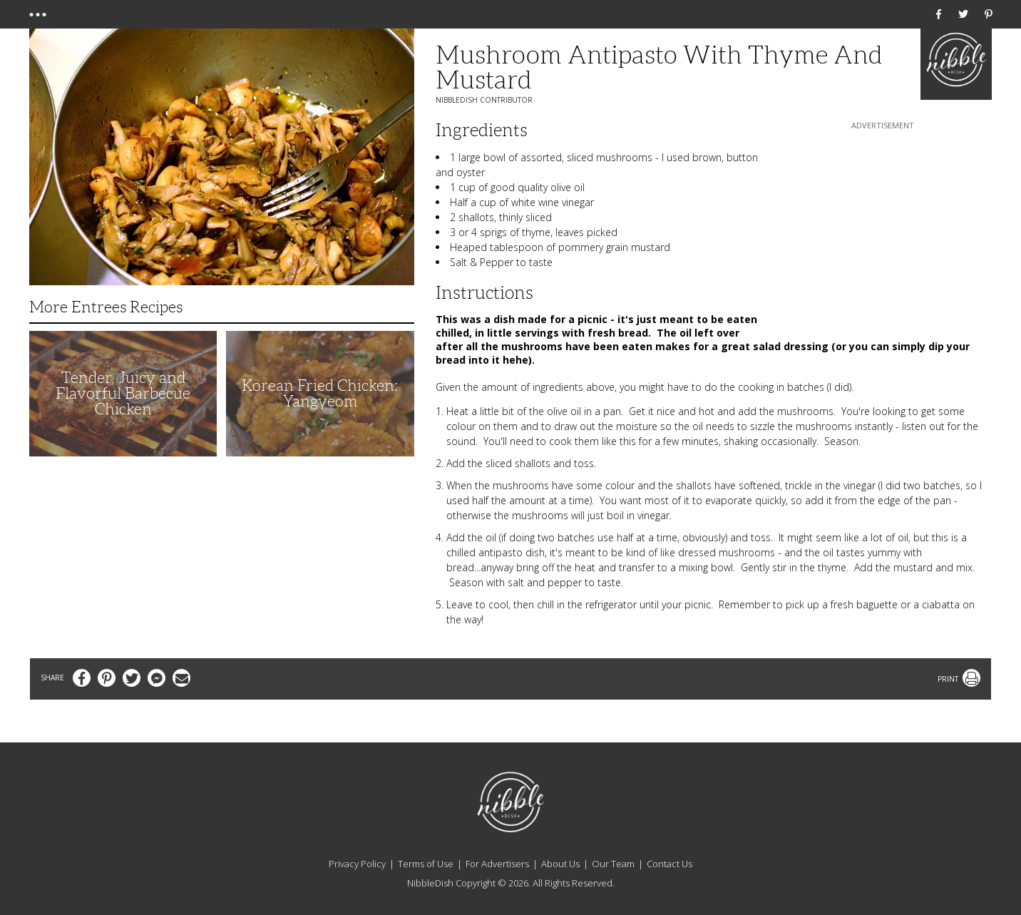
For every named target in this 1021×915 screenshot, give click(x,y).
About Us (560, 863)
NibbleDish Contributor (484, 99)
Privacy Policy (357, 863)
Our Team (613, 863)
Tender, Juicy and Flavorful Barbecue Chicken (123, 393)
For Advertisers (497, 863)
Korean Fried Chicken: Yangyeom (320, 393)
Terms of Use (425, 863)
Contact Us (669, 863)
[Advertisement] (883, 222)
